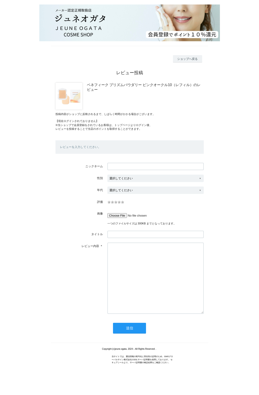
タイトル (97, 234)
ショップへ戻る (187, 59)
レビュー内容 (90, 246)
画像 (100, 213)
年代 (100, 190)
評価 (100, 202)
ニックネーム (94, 166)
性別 (100, 178)
